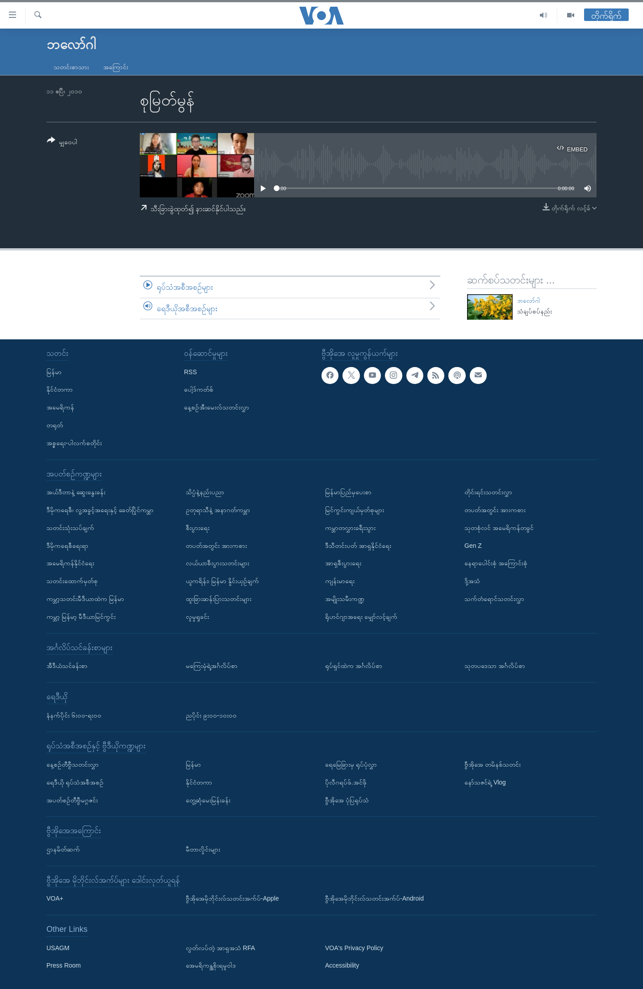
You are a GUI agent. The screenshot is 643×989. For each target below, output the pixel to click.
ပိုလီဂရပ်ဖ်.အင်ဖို (346, 782)
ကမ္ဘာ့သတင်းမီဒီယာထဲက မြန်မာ (85, 598)
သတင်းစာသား (71, 67)
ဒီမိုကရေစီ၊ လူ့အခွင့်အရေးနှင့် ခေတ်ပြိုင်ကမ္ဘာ (100, 509)
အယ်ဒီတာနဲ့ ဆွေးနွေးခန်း (75, 492)
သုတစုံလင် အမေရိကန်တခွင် (499, 527)
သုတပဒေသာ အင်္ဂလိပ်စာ (494, 665)
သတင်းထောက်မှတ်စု (72, 580)
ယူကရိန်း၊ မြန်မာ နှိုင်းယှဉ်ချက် (222, 580)
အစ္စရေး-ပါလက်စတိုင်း (74, 443)
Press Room (63, 965)
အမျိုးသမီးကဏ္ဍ (344, 598)
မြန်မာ (54, 372)
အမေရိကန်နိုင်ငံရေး (70, 563)
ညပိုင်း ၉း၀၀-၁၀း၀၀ (211, 715)
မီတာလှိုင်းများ (203, 849)
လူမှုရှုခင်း (197, 616)
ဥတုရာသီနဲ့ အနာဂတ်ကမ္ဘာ (218, 509)
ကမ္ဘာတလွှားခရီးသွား (350, 527)
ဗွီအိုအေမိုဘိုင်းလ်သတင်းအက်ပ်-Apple (232, 898)
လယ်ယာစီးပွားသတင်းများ (217, 563)
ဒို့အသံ (472, 580)
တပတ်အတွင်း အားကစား (216, 545)
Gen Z (473, 545)
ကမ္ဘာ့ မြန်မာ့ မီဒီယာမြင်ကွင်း (81, 616)
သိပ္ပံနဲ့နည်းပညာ (205, 492)
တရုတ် (54, 425)
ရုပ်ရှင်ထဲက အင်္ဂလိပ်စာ (353, 665)
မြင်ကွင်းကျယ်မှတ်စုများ (354, 509)
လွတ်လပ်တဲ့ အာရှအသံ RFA (220, 947)
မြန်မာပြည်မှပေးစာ (348, 492)
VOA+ (54, 898)
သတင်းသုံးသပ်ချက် (70, 527)
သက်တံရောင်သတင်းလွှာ (494, 598)
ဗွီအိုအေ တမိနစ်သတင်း (492, 764)
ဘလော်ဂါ (528, 300)
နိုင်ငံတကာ (59, 389)
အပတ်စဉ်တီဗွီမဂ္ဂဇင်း (72, 800)
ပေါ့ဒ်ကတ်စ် (198, 389)
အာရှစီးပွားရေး (343, 563)
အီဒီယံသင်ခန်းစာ (67, 665)
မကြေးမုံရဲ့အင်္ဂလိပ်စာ (212, 665)
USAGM (57, 947)
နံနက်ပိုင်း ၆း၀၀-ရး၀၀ (73, 715)
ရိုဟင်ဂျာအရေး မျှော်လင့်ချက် (361, 616)
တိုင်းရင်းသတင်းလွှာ (488, 492)
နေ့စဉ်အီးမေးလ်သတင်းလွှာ (216, 407)
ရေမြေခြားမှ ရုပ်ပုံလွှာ (351, 764)
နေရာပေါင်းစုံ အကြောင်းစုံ (495, 563)
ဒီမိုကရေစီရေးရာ (67, 545)
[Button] (62, 142)
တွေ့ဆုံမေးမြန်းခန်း (208, 800)
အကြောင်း (115, 67)
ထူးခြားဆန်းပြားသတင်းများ (218, 598)
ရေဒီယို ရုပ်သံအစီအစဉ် (75, 782)
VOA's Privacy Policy (354, 947)
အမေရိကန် (60, 407)
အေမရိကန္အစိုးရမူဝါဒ (211, 965)
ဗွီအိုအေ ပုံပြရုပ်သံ (347, 800)
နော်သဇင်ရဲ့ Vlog (485, 782)
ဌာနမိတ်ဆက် (63, 849)
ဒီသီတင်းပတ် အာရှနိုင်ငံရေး (358, 545)
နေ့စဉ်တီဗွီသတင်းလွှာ (72, 764)
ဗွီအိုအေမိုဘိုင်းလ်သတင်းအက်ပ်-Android (374, 898)
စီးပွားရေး (197, 527)
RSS (190, 372)
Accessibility (342, 965)
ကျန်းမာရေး (340, 580)
